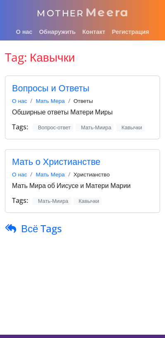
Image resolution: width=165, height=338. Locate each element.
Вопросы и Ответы (50, 88)
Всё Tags (41, 228)
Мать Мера (50, 101)
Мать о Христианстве (56, 161)
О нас (19, 101)
